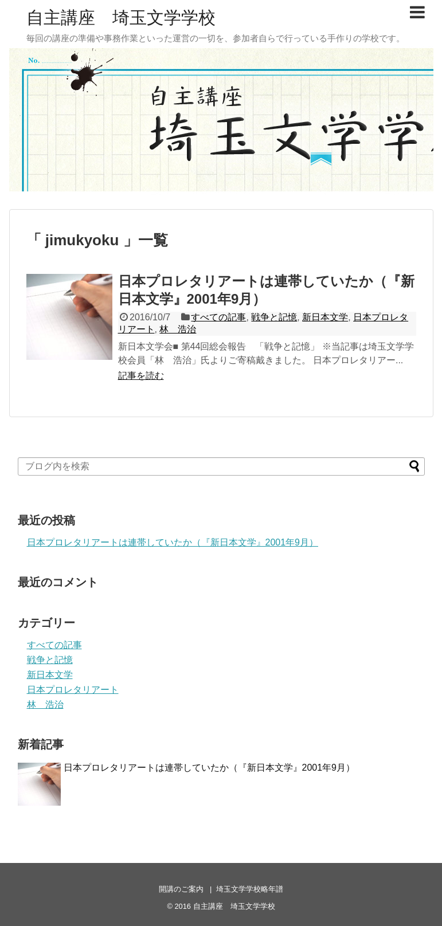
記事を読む (141, 375)
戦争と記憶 (274, 317)
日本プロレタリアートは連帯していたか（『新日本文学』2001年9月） (173, 542)
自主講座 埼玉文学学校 (121, 17)
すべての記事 (218, 317)
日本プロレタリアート (73, 689)
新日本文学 (325, 317)
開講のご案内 (181, 889)
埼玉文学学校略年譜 (249, 889)
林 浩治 (177, 329)
